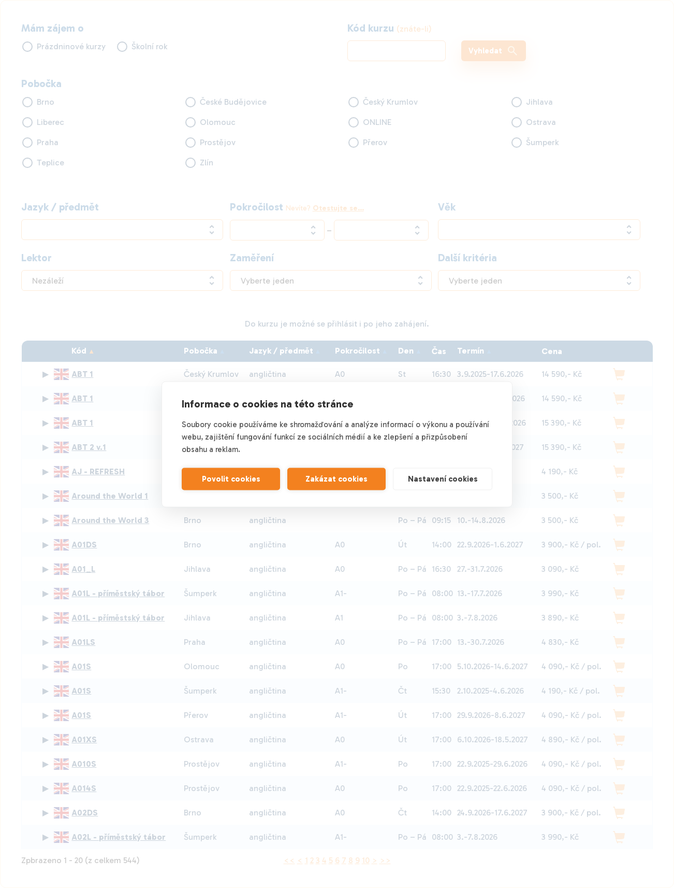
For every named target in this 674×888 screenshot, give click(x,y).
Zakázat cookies (336, 479)
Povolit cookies (231, 479)
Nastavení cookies (443, 479)
